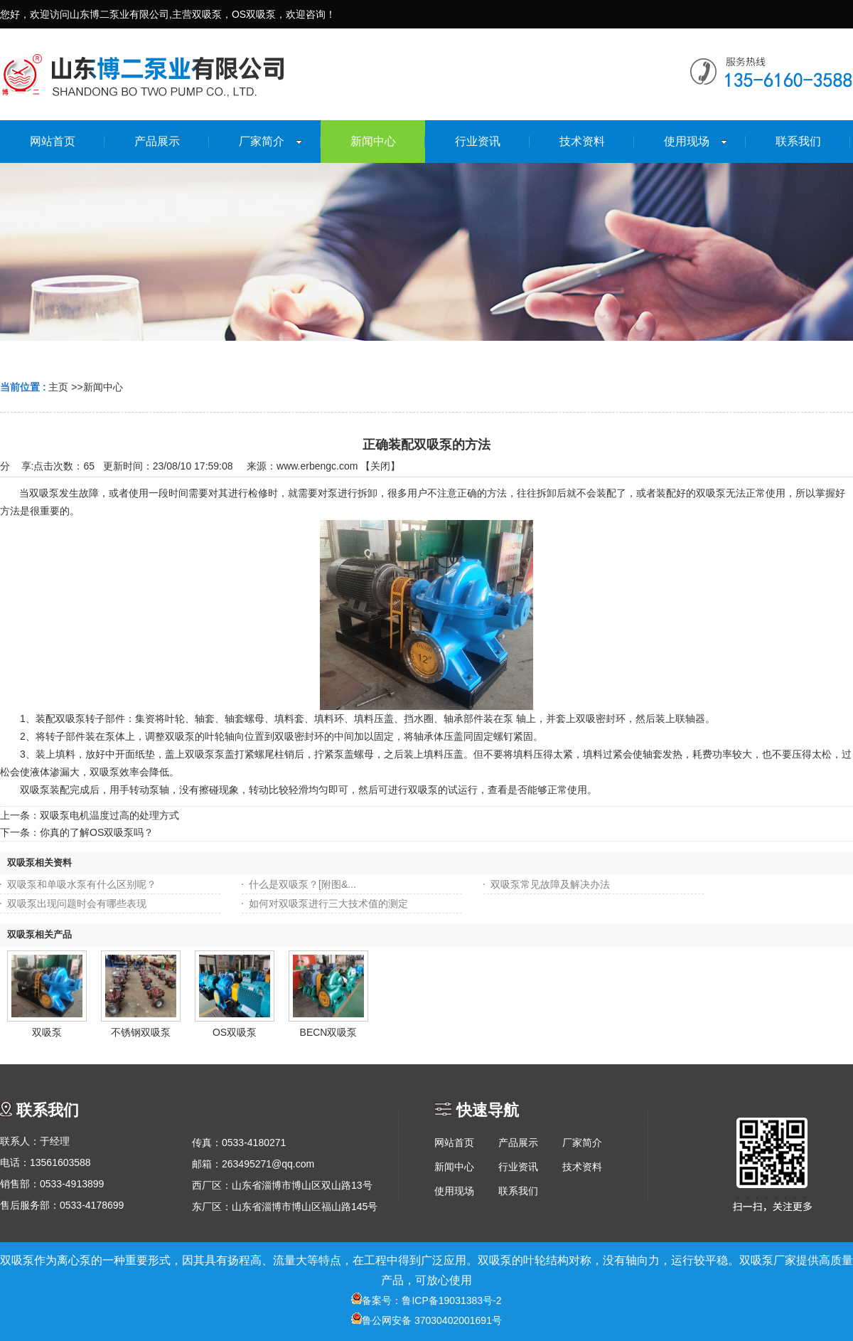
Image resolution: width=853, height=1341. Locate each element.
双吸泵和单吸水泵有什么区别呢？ (81, 884)
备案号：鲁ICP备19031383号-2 (426, 1300)
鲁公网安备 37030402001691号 (426, 1320)
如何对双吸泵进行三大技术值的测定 (328, 903)
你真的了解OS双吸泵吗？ (97, 832)
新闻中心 (103, 387)
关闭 (380, 466)
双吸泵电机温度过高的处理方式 (109, 815)
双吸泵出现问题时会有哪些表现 (76, 903)
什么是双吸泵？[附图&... (302, 884)
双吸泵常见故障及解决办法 (550, 884)
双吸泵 (47, 1032)
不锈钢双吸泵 (141, 1032)
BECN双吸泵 (329, 1032)
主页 (58, 387)
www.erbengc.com (317, 466)
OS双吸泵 (235, 1032)
